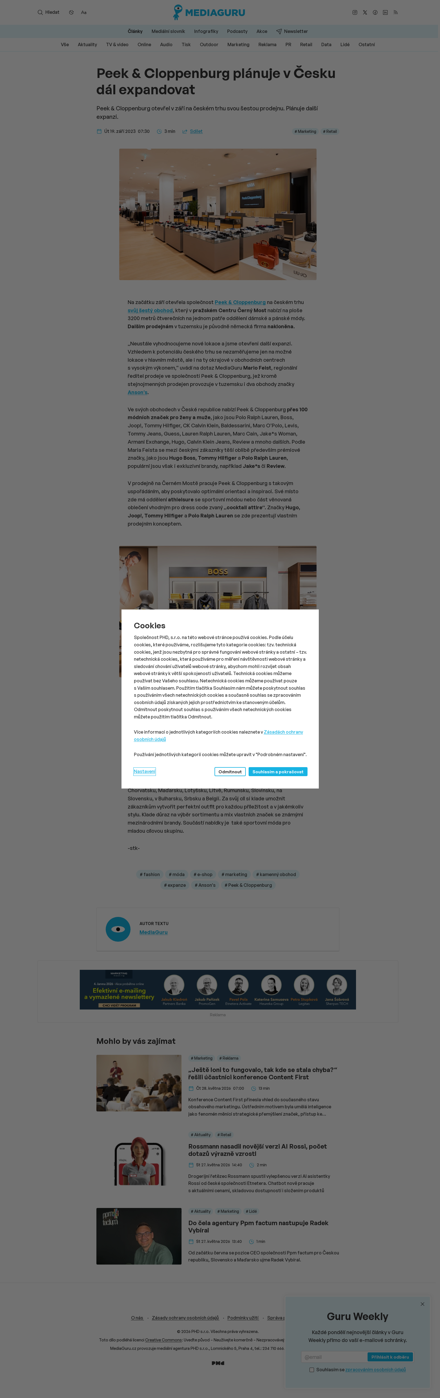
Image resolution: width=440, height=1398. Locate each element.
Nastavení (144, 771)
